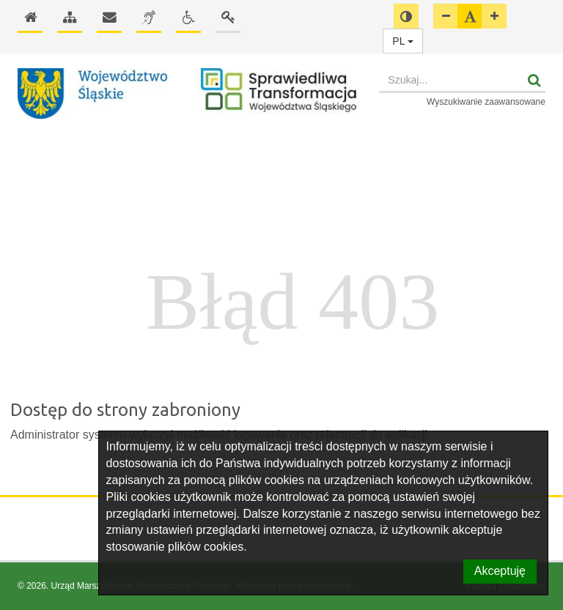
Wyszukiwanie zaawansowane (486, 102)
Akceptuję (500, 571)
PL (402, 41)
